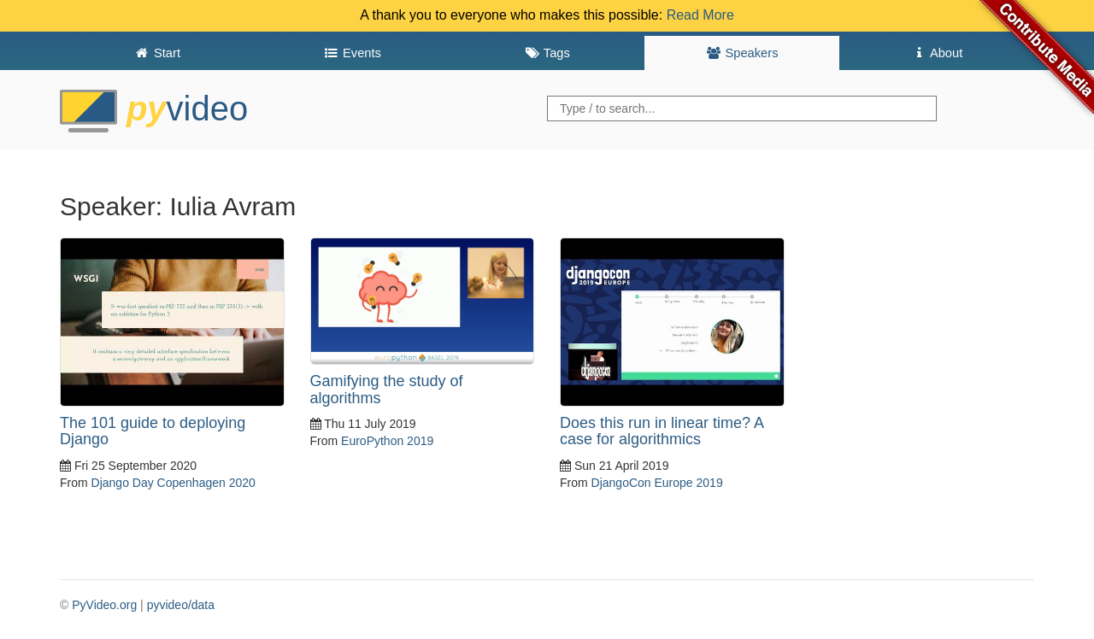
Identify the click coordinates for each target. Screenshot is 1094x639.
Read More (700, 15)
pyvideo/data (181, 605)
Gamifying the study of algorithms (386, 389)
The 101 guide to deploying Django (152, 431)
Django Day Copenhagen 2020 (173, 483)
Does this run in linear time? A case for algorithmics (661, 431)
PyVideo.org (104, 605)
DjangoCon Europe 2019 (657, 483)
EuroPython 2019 (387, 441)
